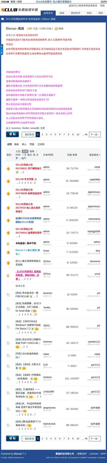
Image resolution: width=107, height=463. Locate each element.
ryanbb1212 (94, 341)
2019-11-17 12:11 (93, 209)
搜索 (62, 13)
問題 (32, 144)
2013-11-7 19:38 (93, 276)
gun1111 (95, 364)
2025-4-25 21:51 (93, 427)
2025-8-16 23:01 (93, 344)
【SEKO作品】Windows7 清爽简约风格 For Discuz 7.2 (28, 325)
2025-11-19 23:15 (93, 310)
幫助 (89, 13)
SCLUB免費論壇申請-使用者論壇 (23, 19)
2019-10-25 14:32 (93, 222)
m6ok (97, 167)
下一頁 (93, 134)
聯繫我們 (82, 453)
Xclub (46, 250)
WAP (103, 453)
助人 (24, 144)
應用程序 (75, 13)
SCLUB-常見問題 (25, 179)
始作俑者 (95, 407)
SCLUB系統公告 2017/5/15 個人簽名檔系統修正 (28, 208)
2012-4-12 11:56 (93, 245)
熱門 (23, 158)
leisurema (95, 261)
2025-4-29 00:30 (93, 380)
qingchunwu (49, 407)
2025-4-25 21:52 (93, 410)
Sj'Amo (47, 261)
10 (78, 134)
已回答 (41, 144)
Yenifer (25, 128)
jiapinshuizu (94, 192)
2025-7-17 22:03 (93, 357)
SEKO (46, 325)
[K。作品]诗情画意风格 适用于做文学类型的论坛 (29, 407)
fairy (98, 250)
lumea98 (34, 128)
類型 (9, 155)
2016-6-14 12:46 (93, 264)
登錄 (102, 5)
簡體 (19, 1)
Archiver (94, 453)
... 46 (85, 134)
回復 (69, 155)
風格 (16, 144)
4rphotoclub (49, 424)
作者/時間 (48, 155)
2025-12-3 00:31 (93, 296)
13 (35, 382)
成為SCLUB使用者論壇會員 (83, 5)
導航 (100, 13)
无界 (42, 128)
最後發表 (94, 155)
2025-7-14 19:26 (93, 170)
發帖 (13, 134)
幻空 (45, 364)
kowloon (47, 377)
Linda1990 (48, 391)
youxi (97, 273)
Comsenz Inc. (18, 457)
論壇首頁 (48, 13)
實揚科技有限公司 (65, 453)
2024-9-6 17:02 (94, 182)
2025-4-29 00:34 (93, 367)
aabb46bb (95, 179)
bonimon (16, 128)
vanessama (94, 219)
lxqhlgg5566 (94, 231)
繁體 (13, 1)
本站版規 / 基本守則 (26, 243)
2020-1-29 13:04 (93, 195)
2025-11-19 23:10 (93, 328)
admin (46, 167)
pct (98, 293)
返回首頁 (29, 134)
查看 (74, 155)
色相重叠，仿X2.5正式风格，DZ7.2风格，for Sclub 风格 (28, 307)
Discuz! (18, 453)
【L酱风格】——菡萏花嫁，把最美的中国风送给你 (28, 393)
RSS (61, 28)
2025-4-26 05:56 (93, 394)
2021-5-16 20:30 (93, 253)
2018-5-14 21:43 (93, 234)
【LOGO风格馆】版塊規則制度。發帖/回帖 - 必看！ (28, 275)
